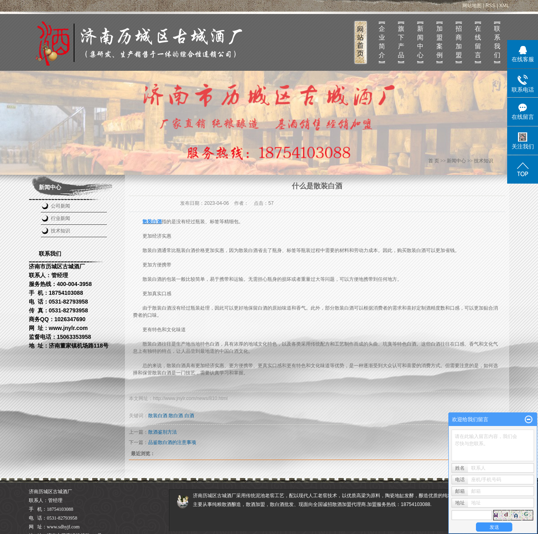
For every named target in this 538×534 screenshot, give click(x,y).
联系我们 (497, 41)
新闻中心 (420, 41)
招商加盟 (459, 41)
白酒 (189, 415)
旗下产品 (401, 41)
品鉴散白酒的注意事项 (172, 442)
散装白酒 (157, 415)
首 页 (433, 161)
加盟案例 (439, 41)
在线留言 (478, 41)
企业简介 (382, 41)
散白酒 (176, 415)
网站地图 (472, 5)
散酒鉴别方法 (162, 432)
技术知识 (60, 231)
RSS (491, 5)
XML (504, 5)
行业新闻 (60, 218)
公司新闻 (60, 206)
